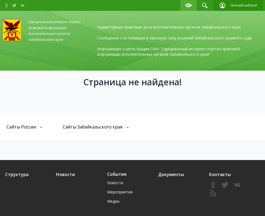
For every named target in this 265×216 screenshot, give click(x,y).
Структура (16, 174)
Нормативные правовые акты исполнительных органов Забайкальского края (169, 27)
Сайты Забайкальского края (96, 127)
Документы (171, 174)
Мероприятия (120, 192)
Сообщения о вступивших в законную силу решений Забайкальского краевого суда (174, 37)
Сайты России (25, 127)
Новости (65, 174)
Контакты (220, 174)
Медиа (113, 201)
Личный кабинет (238, 5)
